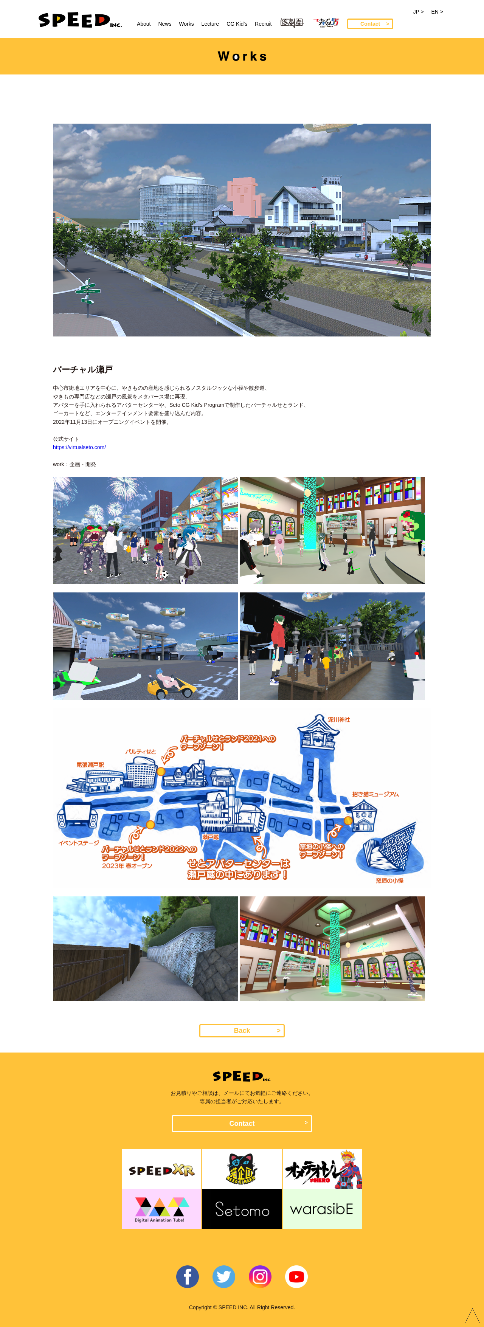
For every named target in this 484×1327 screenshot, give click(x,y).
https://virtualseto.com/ (79, 447)
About (144, 24)
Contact (370, 24)
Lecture (210, 24)
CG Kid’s (236, 24)
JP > (418, 12)
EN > (437, 12)
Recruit (263, 24)
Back (242, 1030)
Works (186, 24)
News (164, 24)
